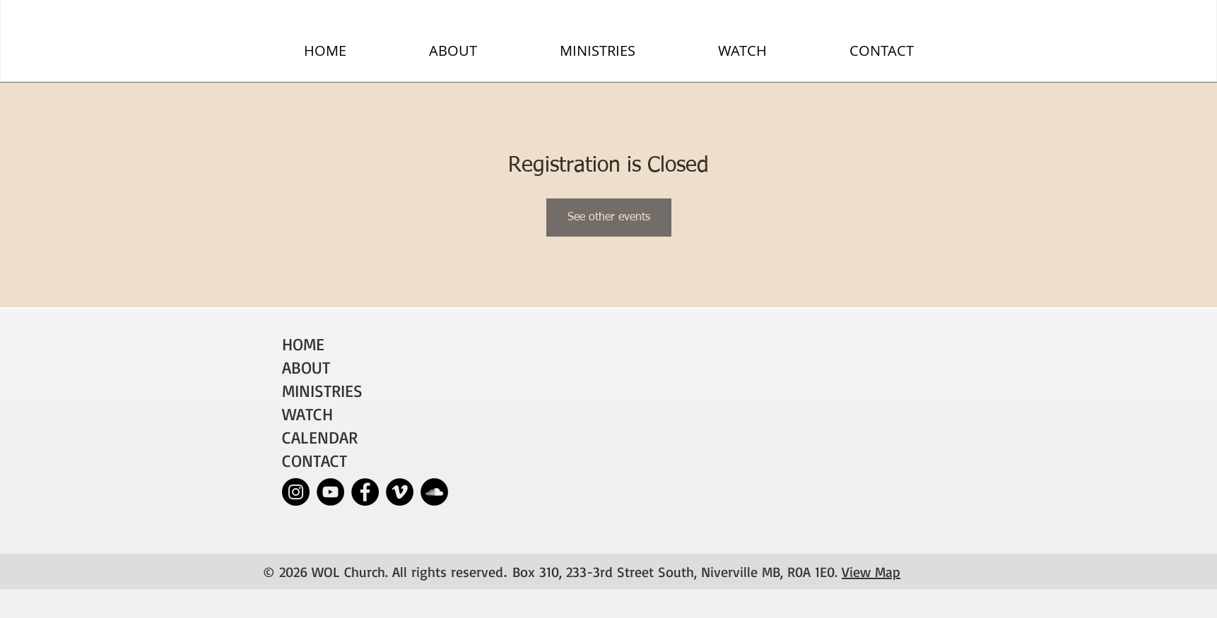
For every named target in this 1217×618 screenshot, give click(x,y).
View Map (871, 572)
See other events (609, 217)
